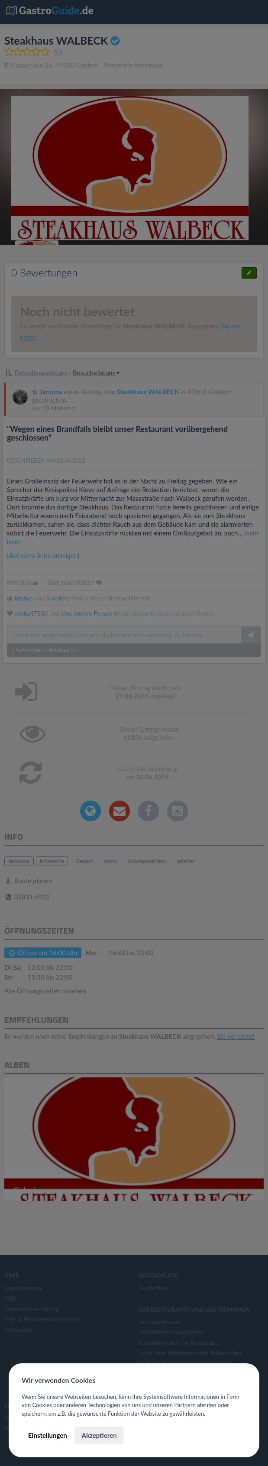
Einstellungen (47, 1435)
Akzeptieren (98, 1435)
